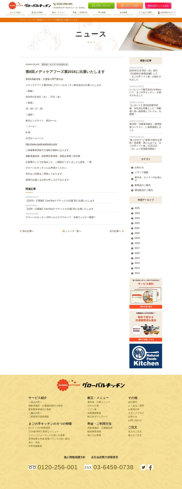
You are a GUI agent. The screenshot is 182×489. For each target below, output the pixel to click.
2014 (137, 263)
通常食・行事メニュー (98, 402)
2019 (137, 238)
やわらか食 (93, 405)
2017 (137, 248)
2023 (137, 218)
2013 (137, 268)
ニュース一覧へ (73, 231)
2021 (137, 228)
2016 (137, 253)
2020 (137, 233)
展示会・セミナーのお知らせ (55, 64)
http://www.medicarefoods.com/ (41, 144)
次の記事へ (115, 231)
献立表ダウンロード (97, 416)
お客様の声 (133, 409)
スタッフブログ (136, 413)
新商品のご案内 (143, 185)
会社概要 (123, 12)
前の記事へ (28, 231)
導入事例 (102, 12)
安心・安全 (34, 442)
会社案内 (132, 402)
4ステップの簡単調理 (39, 428)
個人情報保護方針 (74, 457)
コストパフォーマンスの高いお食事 (46, 435)
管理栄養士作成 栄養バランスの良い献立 (49, 439)
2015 (137, 258)
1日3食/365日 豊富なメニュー (43, 431)
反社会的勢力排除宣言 (104, 457)
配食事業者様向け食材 (39, 409)
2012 (137, 273)
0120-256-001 (63, 4)
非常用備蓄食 (35, 446)
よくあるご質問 (145, 12)
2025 (137, 208)
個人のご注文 (135, 435)
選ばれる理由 (37, 12)
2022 (137, 223)
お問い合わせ (135, 420)
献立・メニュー (58, 12)
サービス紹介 (15, 12)
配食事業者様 (94, 431)
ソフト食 (92, 409)
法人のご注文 (135, 431)
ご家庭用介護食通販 (38, 416)
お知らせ (139, 167)
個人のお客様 (94, 435)
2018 (137, 243)
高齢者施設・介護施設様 (99, 428)
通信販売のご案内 (144, 190)
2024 (137, 213)
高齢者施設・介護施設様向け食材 (45, 405)
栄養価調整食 (94, 413)
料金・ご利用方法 (80, 12)
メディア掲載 (141, 172)
